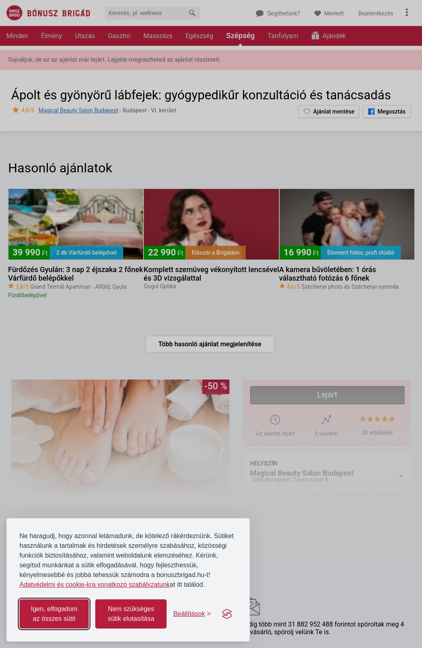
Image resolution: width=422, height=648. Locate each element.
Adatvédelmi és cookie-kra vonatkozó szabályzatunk (94, 584)
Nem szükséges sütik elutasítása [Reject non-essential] (131, 613)
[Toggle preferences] (192, 614)
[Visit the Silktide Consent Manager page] (227, 614)
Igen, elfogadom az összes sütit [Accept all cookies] (54, 613)
